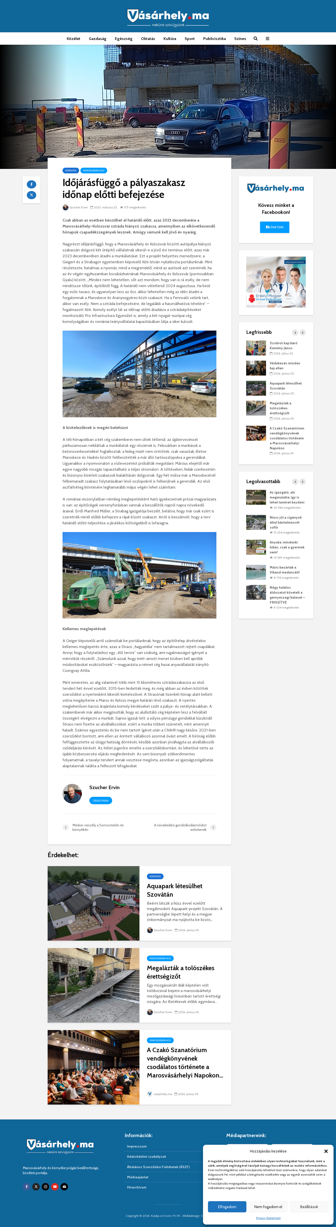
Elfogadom (227, 1207)
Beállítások (309, 1207)
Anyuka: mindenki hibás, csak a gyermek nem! (287, 547)
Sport (190, 38)
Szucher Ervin (75, 207)
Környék (70, 170)
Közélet (73, 38)
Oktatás (148, 38)
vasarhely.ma (159, 1094)
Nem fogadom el (268, 1207)
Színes (240, 38)
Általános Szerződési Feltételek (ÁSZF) (158, 1167)
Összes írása (100, 800)
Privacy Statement (268, 1218)
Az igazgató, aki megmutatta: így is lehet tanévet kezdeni (287, 497)
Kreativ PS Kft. (172, 1216)
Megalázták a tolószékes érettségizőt (180, 972)
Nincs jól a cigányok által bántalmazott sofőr (286, 522)
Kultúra (170, 38)
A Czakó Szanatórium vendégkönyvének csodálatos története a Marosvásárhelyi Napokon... (185, 1062)
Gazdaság (97, 38)
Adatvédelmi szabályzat (146, 1156)
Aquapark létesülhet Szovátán (174, 890)
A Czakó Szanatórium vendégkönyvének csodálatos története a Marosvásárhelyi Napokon (287, 438)
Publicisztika (214, 38)
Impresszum (137, 1146)
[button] (326, 1151)
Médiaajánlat (137, 1177)
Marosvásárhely (93, 170)
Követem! (275, 227)
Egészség (124, 38)
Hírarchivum (136, 1187)
